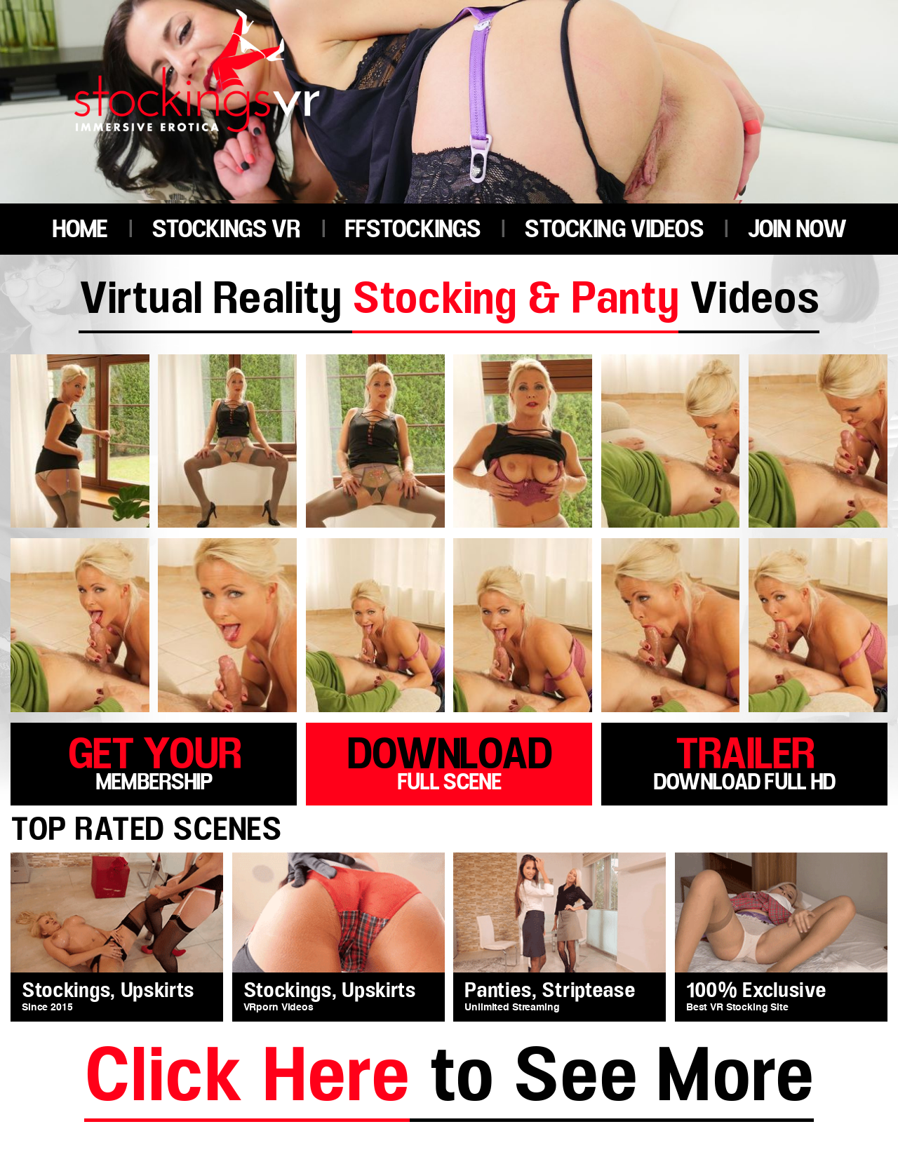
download (449, 761)
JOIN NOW (796, 229)
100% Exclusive (756, 991)
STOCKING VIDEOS (613, 229)
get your (154, 761)
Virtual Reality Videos (449, 301)
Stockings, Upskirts (108, 991)
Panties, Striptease (549, 991)
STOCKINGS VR (226, 229)
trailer (744, 761)
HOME (79, 229)
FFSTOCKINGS (412, 229)
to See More (449, 1079)
